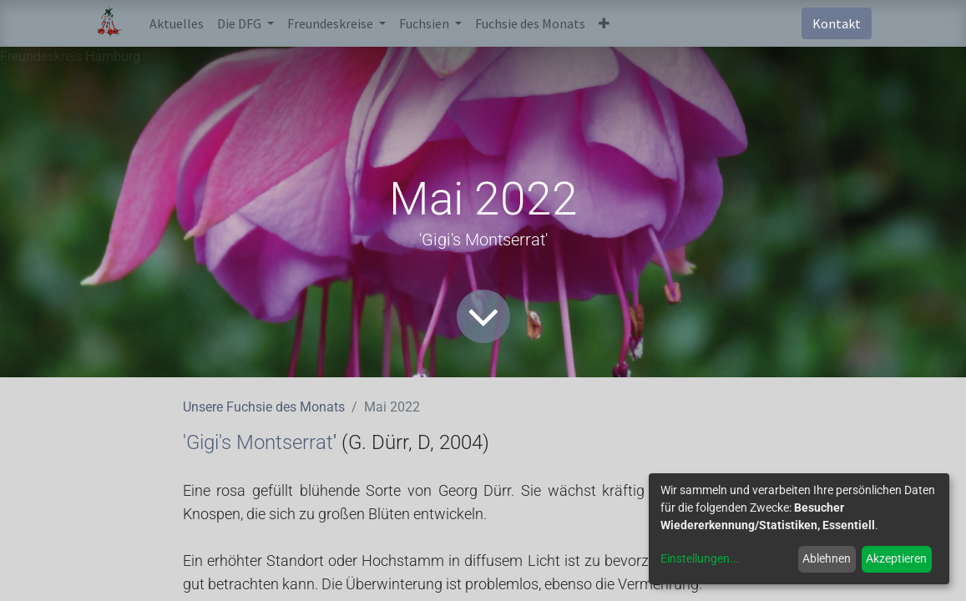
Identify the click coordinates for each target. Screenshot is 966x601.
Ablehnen (826, 558)
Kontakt (836, 23)
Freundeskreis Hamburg (70, 56)
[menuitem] (176, 23)
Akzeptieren (896, 558)
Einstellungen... (700, 558)
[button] (604, 23)
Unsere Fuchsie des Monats (264, 407)
